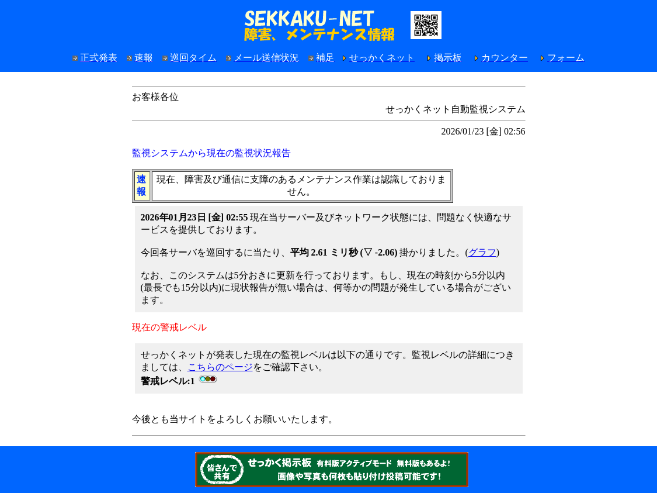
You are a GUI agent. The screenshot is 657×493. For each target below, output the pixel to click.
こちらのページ (220, 367)
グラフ (482, 252)
